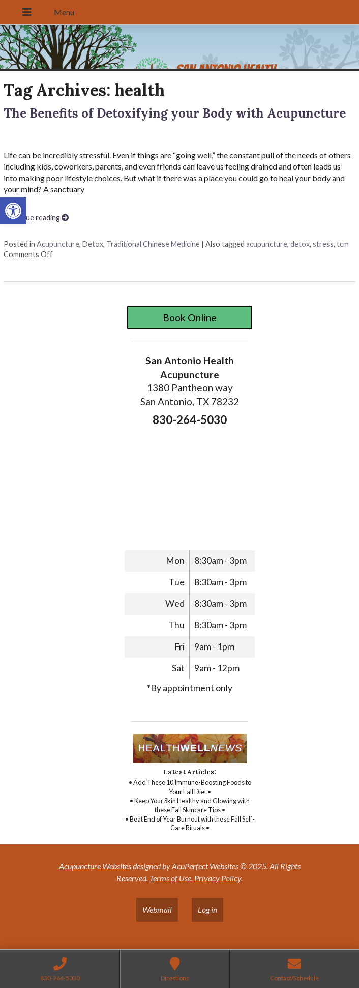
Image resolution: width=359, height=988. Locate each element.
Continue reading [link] (36, 217)
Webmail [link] (157, 909)
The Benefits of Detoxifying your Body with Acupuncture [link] (175, 113)
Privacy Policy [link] (217, 878)
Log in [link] (207, 909)
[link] (13, 210)
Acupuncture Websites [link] (95, 866)
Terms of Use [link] (170, 878)
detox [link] (300, 244)
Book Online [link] (190, 317)
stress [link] (323, 244)
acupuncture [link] (266, 244)
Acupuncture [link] (58, 244)
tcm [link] (343, 244)
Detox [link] (92, 244)
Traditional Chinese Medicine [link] (153, 244)
